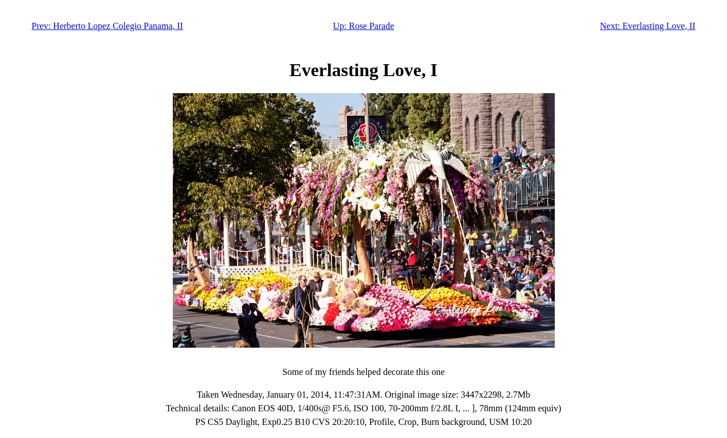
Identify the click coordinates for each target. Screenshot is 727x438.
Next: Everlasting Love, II (647, 26)
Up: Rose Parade (363, 26)
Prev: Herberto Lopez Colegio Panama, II (108, 26)
